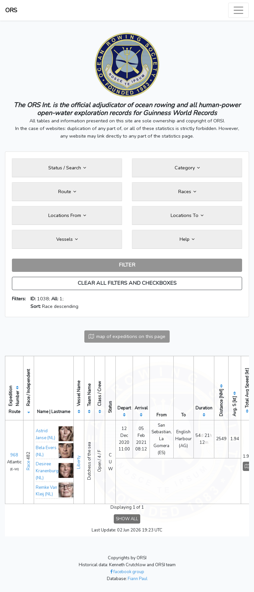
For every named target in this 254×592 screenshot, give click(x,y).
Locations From (67, 215)
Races (187, 191)
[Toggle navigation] (238, 10)
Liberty (79, 462)
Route (67, 191)
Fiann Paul (138, 579)
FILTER (127, 265)
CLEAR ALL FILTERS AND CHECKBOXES (127, 283)
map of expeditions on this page (127, 336)
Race (28, 465)
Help (187, 239)
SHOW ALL (127, 519)
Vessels (67, 239)
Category (187, 167)
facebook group (127, 572)
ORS (11, 10)
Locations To (187, 215)
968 (14, 455)
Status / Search (67, 167)
